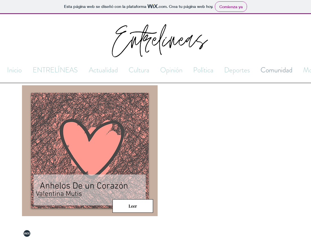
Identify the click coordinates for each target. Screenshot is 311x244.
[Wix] (26, 233)
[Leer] (133, 206)
